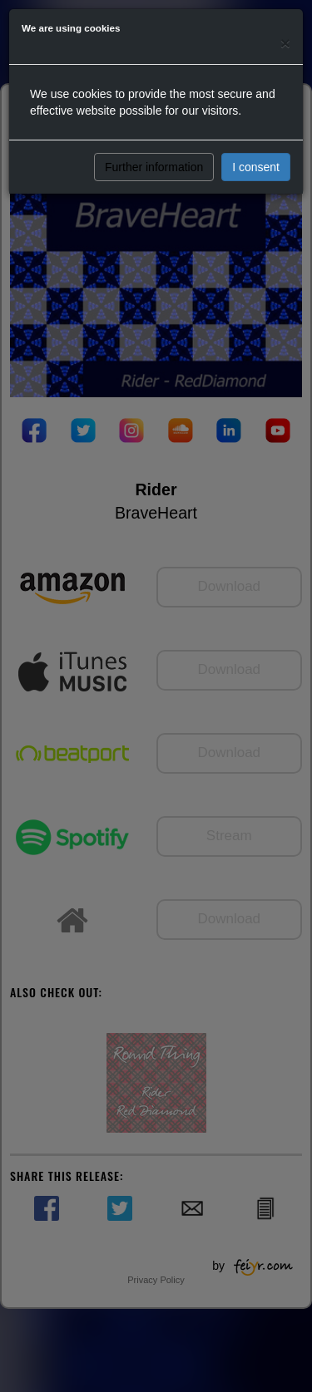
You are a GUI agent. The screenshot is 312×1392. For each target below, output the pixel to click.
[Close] (285, 43)
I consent (256, 167)
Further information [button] (154, 167)
